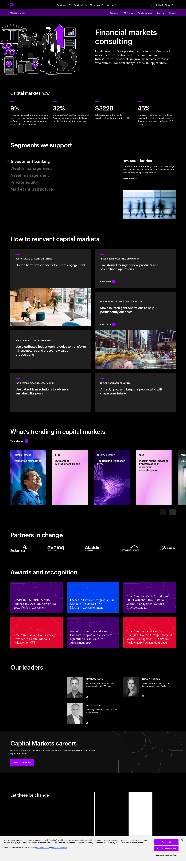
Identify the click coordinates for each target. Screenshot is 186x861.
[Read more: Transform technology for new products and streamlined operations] (135, 268)
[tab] (149, 189)
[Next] (172, 512)
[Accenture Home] (18, 5)
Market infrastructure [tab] (31, 189)
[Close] (182, 839)
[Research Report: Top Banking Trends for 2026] (112, 477)
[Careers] (112, 4)
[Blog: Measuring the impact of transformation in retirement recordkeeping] (154, 477)
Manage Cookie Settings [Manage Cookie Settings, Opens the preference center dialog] (166, 855)
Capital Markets (18, 12)
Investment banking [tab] (33, 161)
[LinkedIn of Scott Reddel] (87, 722)
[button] (22, 762)
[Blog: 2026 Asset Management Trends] (70, 477)
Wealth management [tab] (31, 168)
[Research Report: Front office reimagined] (28, 477)
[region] (93, 848)
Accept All (166, 842)
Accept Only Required (166, 849)
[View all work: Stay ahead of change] (19, 441)
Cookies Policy (42, 848)
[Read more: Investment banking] (130, 178)
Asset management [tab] (29, 175)
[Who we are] (96, 4)
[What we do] (64, 4)
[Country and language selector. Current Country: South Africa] (164, 5)
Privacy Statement (59, 848)
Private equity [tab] (24, 182)
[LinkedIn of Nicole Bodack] (143, 696)
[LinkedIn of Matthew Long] (87, 697)
